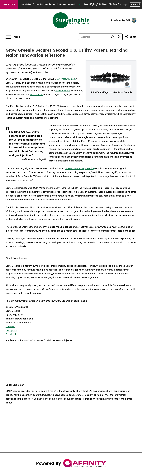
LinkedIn (10, 326)
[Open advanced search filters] (119, 37)
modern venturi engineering (80, 168)
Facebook (11, 334)
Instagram (11, 330)
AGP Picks (9, 4)
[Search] (93, 37)
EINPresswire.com (66, 78)
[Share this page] (130, 37)
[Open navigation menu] (13, 37)
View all (135, 4)
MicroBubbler (62, 90)
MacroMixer (36, 94)
